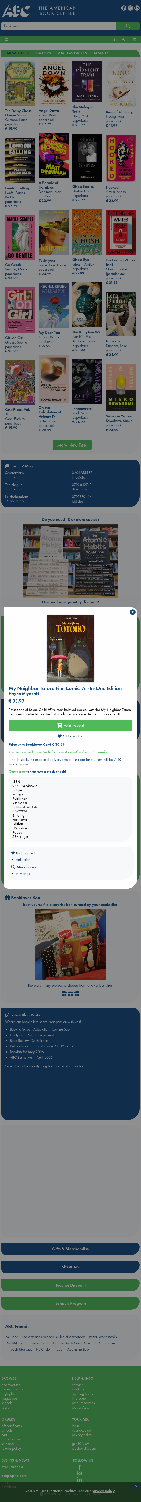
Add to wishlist (70, 736)
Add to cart (70, 725)
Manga (24, 873)
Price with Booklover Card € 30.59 (37, 744)
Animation (23, 859)
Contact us (17, 771)
